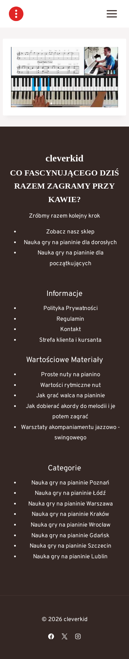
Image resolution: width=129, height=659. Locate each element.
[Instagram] (78, 636)
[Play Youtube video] (64, 77)
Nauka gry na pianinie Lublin (70, 557)
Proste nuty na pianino (70, 375)
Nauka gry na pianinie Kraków (70, 514)
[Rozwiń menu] (112, 14)
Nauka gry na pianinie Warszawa (70, 504)
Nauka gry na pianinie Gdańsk (70, 536)
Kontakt (70, 329)
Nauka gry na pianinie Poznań (70, 483)
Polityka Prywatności (70, 308)
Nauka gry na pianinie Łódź (70, 493)
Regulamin (70, 319)
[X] (65, 636)
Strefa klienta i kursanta (70, 340)
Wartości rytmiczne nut (70, 385)
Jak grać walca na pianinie (70, 396)
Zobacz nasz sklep (70, 232)
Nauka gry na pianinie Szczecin (70, 546)
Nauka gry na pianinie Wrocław (70, 525)
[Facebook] (51, 636)
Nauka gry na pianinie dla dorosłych (70, 243)
